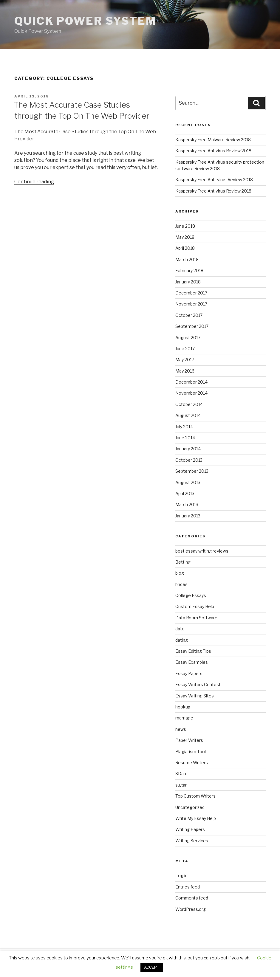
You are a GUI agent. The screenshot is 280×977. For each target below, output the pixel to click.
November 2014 (191, 393)
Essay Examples (191, 662)
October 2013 (188, 460)
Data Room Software (196, 617)
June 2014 (185, 437)
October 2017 (188, 315)
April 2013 (184, 493)
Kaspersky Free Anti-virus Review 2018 (214, 179)
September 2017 (191, 326)
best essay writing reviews (201, 550)
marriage (184, 717)
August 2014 (188, 415)
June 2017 (185, 348)
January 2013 (187, 515)
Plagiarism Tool (190, 751)
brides (181, 584)
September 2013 (191, 471)
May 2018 (184, 237)
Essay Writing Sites (194, 695)
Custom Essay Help (194, 606)
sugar (181, 784)
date (180, 628)
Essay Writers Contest (198, 684)
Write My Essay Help (195, 818)
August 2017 (187, 337)
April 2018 (185, 248)
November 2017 (191, 303)
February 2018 (189, 270)
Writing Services (191, 840)
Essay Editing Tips (193, 651)
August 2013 (187, 482)
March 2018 (187, 259)
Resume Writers (191, 762)
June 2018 (185, 226)
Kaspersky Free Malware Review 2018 (213, 139)
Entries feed (187, 886)
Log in (181, 875)
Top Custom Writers (195, 795)
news (180, 729)
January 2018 (188, 281)
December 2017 (191, 292)
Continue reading (34, 181)
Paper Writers (189, 740)
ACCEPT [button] (151, 967)
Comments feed (191, 897)
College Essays (190, 595)
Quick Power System (85, 20)
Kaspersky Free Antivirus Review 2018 (213, 150)
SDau (180, 773)
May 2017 (184, 359)
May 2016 (184, 370)
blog (179, 573)
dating (181, 640)
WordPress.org (190, 909)
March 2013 (186, 504)
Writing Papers (190, 829)
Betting (183, 562)
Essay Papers (188, 673)
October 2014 (189, 404)
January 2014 (188, 448)
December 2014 (191, 381)
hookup (182, 706)
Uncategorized (190, 807)
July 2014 (184, 426)
